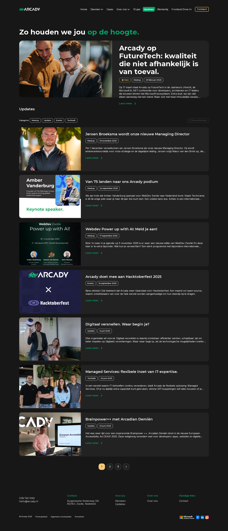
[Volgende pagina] (126, 466)
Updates (149, 9)
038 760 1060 (27, 498)
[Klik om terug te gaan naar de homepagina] (29, 9)
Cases (110, 9)
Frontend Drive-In (182, 9)
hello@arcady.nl (28, 501)
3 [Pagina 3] (118, 466)
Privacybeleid (41, 517)
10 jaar (136, 9)
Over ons (123, 9)
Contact (202, 9)
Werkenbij (162, 9)
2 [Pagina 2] (110, 466)
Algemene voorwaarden (61, 517)
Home (83, 9)
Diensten (97, 9)
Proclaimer (79, 517)
